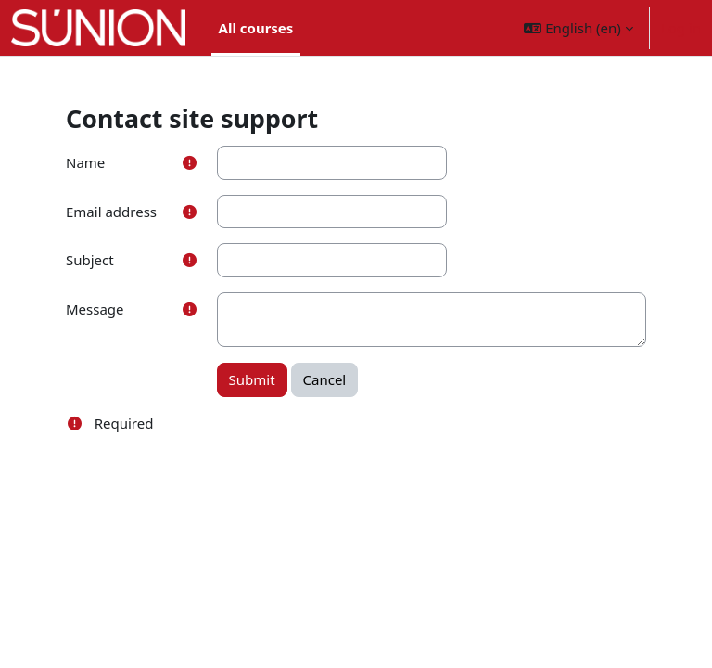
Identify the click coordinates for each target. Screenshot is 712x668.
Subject (90, 259)
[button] (578, 28)
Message (95, 309)
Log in (681, 28)
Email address (111, 211)
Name (85, 162)
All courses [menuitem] (256, 28)
